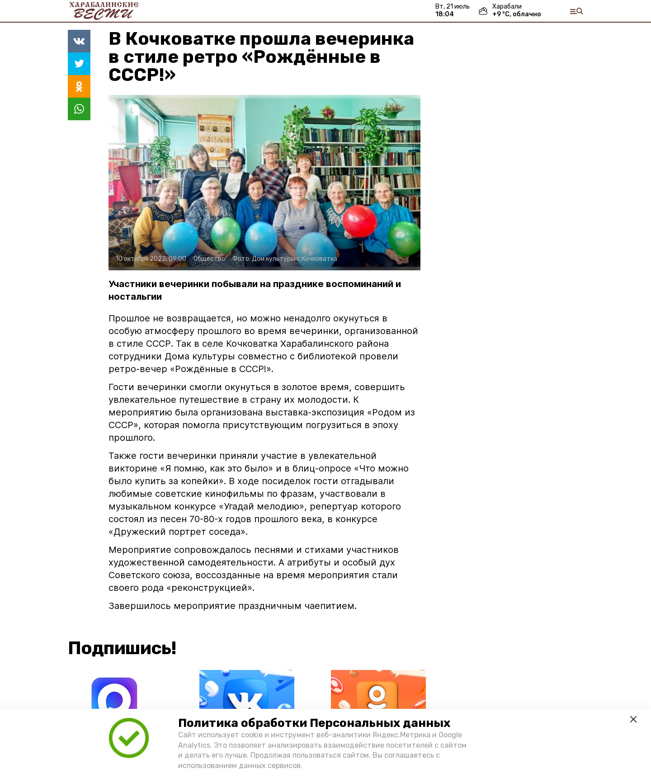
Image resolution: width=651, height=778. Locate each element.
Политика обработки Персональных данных (314, 723)
